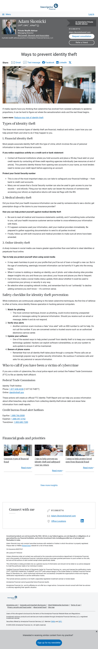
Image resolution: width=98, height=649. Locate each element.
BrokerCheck (26, 546)
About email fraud (39, 607)
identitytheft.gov (16, 392)
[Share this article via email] (15, 63)
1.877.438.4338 (16, 389)
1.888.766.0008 (17, 415)
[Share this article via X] (70, 62)
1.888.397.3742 (18, 419)
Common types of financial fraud (16, 460)
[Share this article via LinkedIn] (61, 62)
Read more (26, 467)
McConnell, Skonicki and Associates (33, 35)
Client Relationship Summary (58, 605)
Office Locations (58, 521)
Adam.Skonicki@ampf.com (79, 32)
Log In (91, 14)
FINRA (53, 621)
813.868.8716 (74, 29)
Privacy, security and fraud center (19, 607)
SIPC (60, 621)
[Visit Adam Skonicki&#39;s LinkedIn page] (82, 521)
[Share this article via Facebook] (48, 62)
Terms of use (75, 605)
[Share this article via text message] (31, 63)
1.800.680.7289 (21, 422)
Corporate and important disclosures (33, 605)
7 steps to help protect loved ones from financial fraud (79, 460)
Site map (51, 607)
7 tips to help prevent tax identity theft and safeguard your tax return (47, 462)
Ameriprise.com (12, 605)
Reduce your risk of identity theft (28, 117)
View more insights (49, 485)
